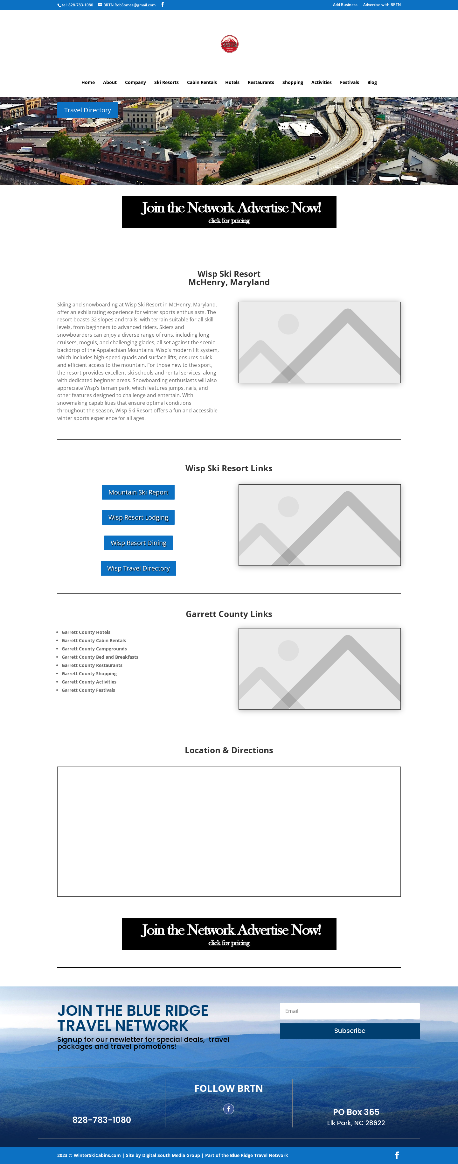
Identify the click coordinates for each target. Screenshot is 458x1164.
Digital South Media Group (171, 1155)
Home (88, 82)
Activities (321, 82)
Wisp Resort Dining (138, 542)
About (110, 82)
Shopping (292, 82)
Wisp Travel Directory (138, 568)
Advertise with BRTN (382, 5)
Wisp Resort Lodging (138, 517)
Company (135, 82)
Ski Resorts (166, 82)
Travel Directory (87, 110)
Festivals (349, 82)
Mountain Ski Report (138, 492)
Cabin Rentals (202, 82)
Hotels (232, 82)
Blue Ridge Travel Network (259, 1155)
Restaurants (261, 82)
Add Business (345, 5)
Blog (372, 82)
